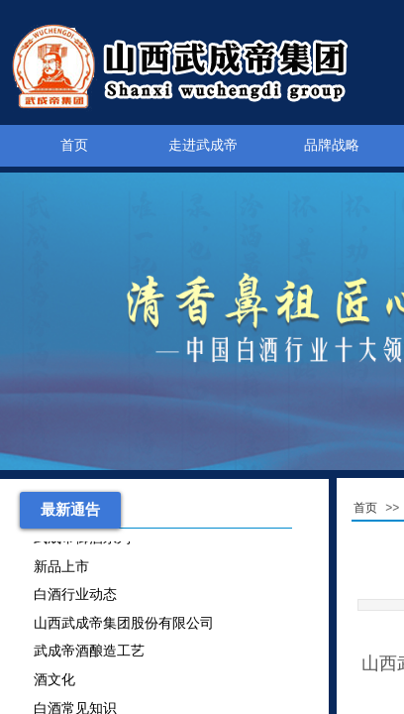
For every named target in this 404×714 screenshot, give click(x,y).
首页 (74, 145)
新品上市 (61, 568)
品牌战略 (331, 145)
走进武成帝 (203, 145)
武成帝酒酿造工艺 (89, 653)
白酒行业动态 (75, 596)
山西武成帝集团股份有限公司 (124, 625)
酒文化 (54, 681)
